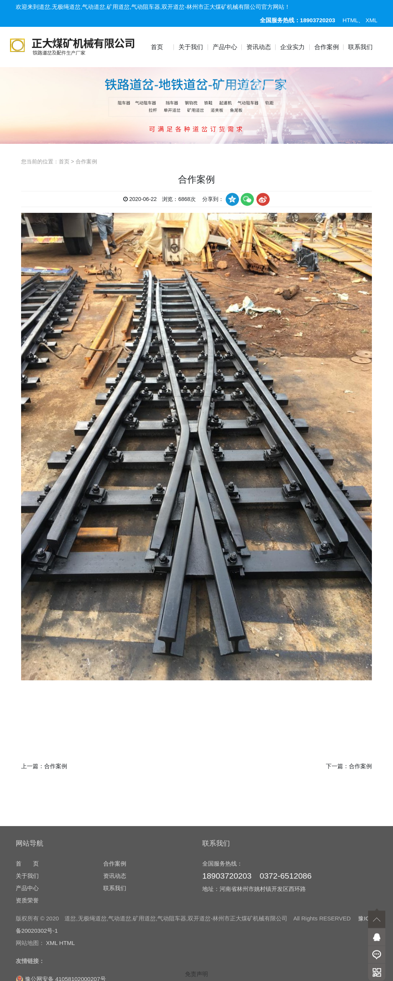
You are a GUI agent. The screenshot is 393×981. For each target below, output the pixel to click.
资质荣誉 (27, 971)
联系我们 (360, 47)
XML (372, 20)
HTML (350, 20)
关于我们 (190, 47)
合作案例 (326, 47)
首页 (157, 47)
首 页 (27, 934)
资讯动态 (258, 47)
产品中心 (225, 47)
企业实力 (292, 47)
